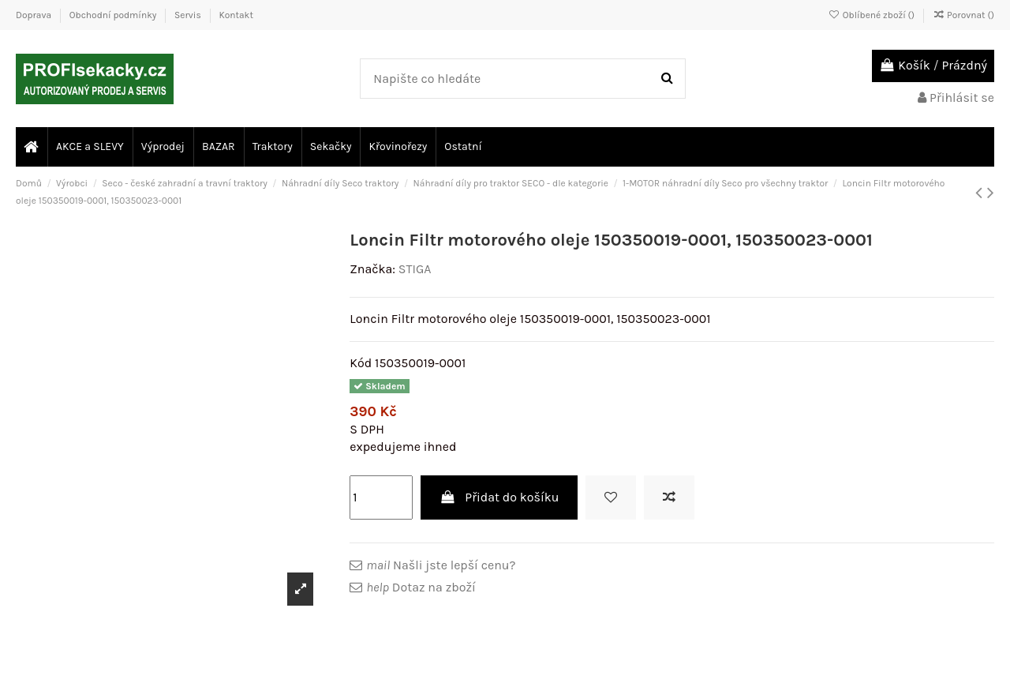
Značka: (372, 268)
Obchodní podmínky (114, 15)
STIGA (415, 268)
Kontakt (235, 15)
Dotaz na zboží (420, 587)
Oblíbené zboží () (873, 15)
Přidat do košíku (499, 497)
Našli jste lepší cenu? (440, 564)
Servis (189, 15)
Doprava (35, 15)
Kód (361, 362)
